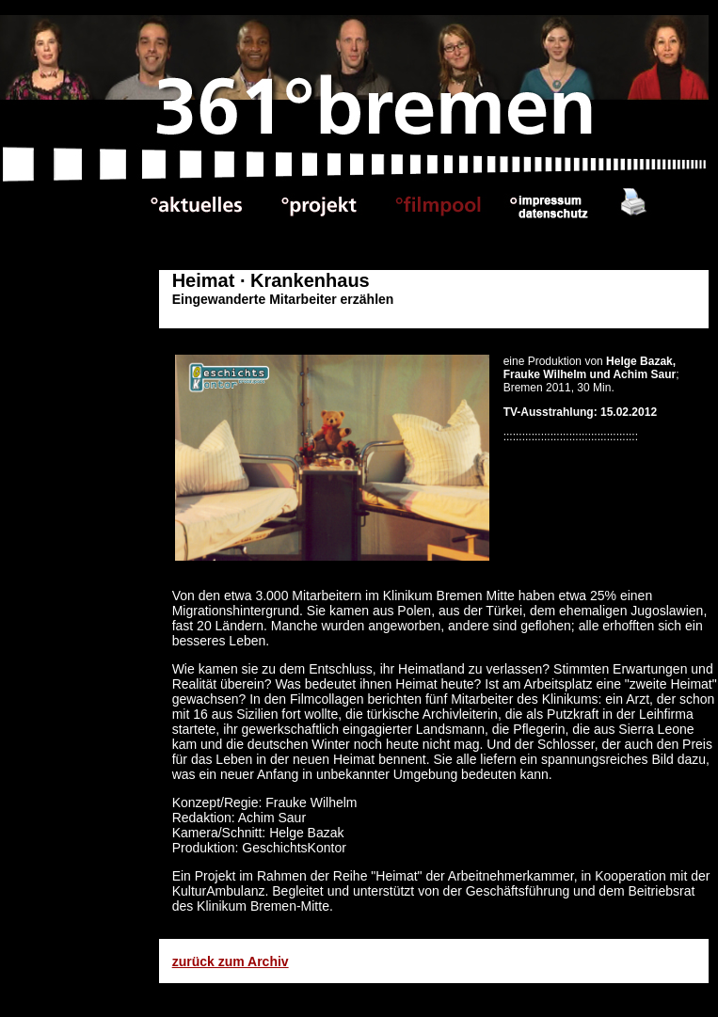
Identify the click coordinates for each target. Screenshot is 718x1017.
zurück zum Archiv (230, 961)
